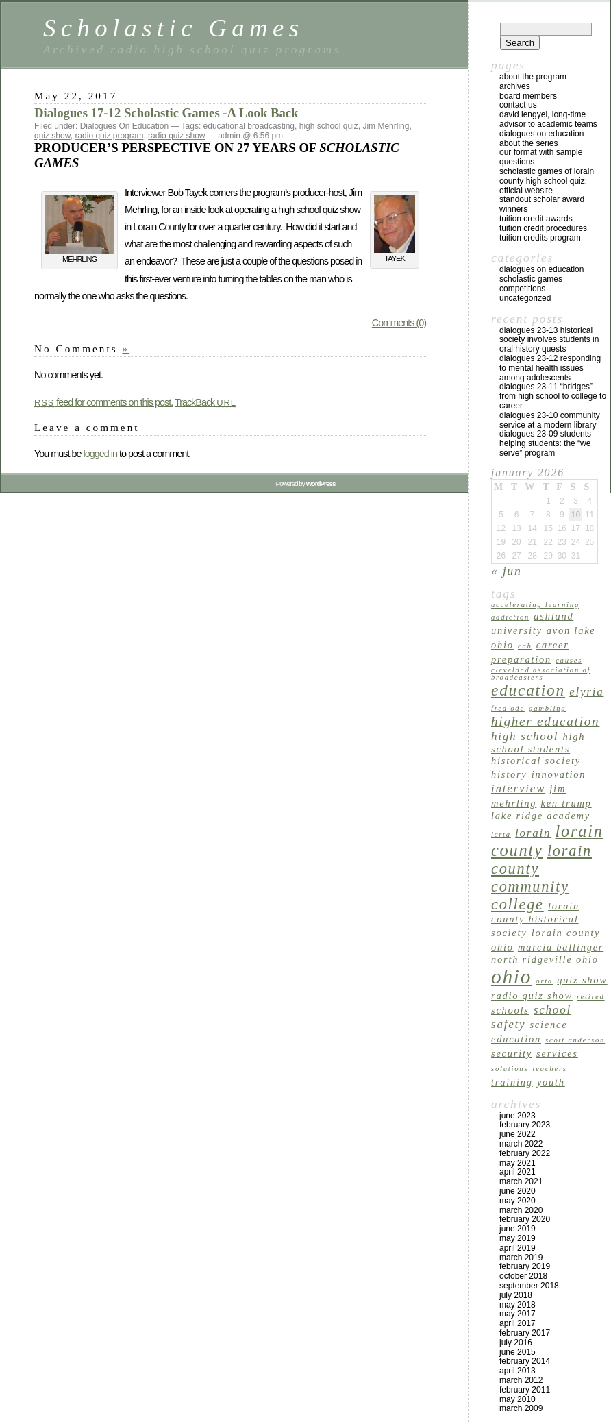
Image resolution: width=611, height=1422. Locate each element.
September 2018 (529, 1285)
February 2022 (524, 1153)
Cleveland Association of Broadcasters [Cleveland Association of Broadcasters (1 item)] (540, 673)
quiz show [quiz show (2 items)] (582, 979)
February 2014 (524, 1361)
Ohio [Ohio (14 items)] (511, 977)
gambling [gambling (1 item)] (547, 708)
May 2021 (517, 1163)
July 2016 (515, 1342)
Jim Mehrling (385, 126)
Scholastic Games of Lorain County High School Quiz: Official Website (546, 181)
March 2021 (521, 1181)
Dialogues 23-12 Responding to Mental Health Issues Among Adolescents (550, 368)
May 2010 (517, 1399)
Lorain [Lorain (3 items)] (533, 832)
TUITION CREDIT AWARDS (536, 218)
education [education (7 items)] (528, 690)
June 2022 (517, 1134)
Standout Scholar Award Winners (541, 204)
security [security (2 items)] (511, 1053)
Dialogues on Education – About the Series (544, 138)
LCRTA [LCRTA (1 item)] (501, 834)
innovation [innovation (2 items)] (559, 774)
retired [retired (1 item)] (591, 997)
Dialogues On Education (124, 126)
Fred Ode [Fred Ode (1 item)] (508, 708)
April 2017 (517, 1323)
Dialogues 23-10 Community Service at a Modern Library (549, 420)
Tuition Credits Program (540, 238)
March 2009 (521, 1408)
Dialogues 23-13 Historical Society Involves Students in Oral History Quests (549, 340)
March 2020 (521, 1210)
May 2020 (517, 1200)
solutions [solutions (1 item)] (509, 1068)
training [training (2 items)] (512, 1082)
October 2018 (523, 1276)
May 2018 (517, 1305)
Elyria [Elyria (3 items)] (586, 691)
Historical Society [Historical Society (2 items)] (536, 760)
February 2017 (524, 1333)
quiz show (52, 135)
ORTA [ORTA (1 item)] (544, 981)
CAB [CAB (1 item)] (525, 646)
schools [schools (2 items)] (510, 1010)
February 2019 (524, 1266)
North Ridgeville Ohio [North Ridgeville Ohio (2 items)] (545, 959)
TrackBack (205, 402)
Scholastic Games (173, 28)
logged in (99, 453)
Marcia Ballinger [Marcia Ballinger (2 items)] (560, 947)
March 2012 (521, 1380)
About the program (532, 77)
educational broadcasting (249, 126)
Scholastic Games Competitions (530, 283)
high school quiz (328, 126)
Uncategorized (525, 298)
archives (514, 86)
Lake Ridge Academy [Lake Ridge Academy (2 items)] (540, 815)
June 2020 (517, 1191)
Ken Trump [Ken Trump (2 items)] (566, 803)
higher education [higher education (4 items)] (545, 721)
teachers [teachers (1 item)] (550, 1068)
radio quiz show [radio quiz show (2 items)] (532, 995)
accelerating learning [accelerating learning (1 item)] (535, 605)
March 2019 (521, 1257)
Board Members (528, 96)
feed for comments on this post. (103, 402)
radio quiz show (176, 135)
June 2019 (517, 1229)
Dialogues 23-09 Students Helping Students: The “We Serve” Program (545, 443)
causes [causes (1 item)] (569, 660)
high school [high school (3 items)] (524, 736)
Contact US (518, 105)
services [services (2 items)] (557, 1053)
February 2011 (524, 1390)
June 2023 (517, 1115)
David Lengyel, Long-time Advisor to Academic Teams (548, 119)
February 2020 (524, 1219)
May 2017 (517, 1314)
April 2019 (517, 1248)
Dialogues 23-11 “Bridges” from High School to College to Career (552, 396)
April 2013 (517, 1370)
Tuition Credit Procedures (543, 228)
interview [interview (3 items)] (518, 788)
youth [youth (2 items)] (551, 1082)
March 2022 (521, 1144)
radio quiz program (109, 135)
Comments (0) (399, 322)
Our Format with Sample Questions (540, 157)
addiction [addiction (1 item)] (510, 617)
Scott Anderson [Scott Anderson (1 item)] (575, 1040)
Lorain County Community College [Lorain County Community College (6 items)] (541, 877)
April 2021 (517, 1172)
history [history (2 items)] (509, 774)
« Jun (506, 571)
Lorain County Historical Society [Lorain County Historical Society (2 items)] (535, 919)
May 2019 (517, 1238)
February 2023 (524, 1124)
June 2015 (517, 1352)
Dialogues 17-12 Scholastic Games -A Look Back (166, 113)
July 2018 (515, 1295)
